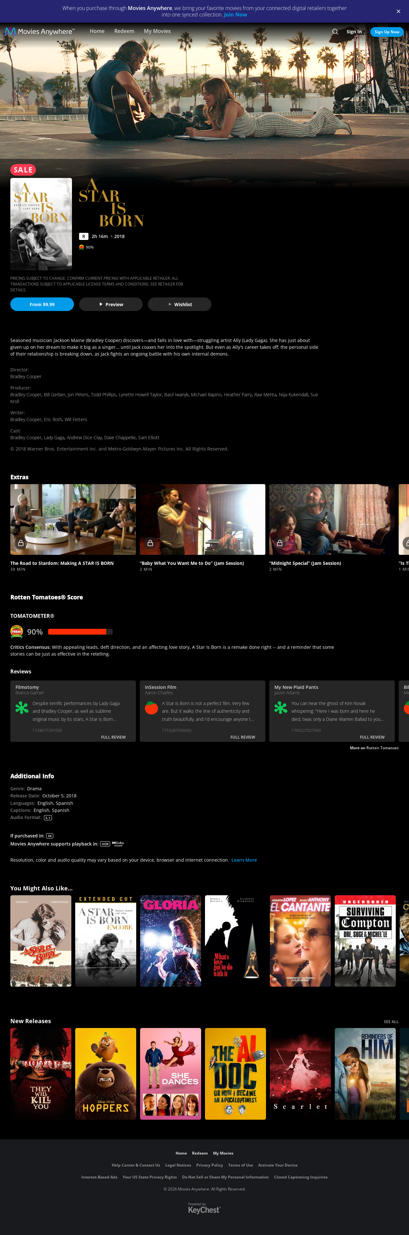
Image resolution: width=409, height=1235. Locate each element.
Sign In (354, 31)
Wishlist (180, 304)
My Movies (157, 31)
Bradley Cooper (25, 376)
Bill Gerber (54, 394)
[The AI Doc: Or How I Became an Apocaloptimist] (235, 1074)
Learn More (244, 860)
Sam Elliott (148, 437)
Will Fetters (76, 419)
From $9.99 (42, 304)
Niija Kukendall (293, 394)
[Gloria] (170, 941)
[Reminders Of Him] (365, 1074)
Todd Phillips (103, 394)
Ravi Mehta (265, 394)
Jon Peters (78, 394)
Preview (111, 304)
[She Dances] (170, 1074)
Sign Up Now (387, 32)
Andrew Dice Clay (84, 437)
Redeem (124, 31)
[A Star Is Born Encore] (105, 941)
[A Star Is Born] (40, 941)
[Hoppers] (105, 1074)
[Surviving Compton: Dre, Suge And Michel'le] (365, 941)
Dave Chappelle (120, 437)
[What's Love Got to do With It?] (235, 941)
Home (97, 31)
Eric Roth (53, 419)
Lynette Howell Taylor (140, 394)
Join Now (235, 14)
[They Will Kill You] (40, 1074)
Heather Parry (238, 394)
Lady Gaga (54, 437)
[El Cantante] (300, 941)
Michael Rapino (206, 394)
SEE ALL (391, 1021)
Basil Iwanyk (176, 394)
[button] (73, 519)
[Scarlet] (300, 1074)
